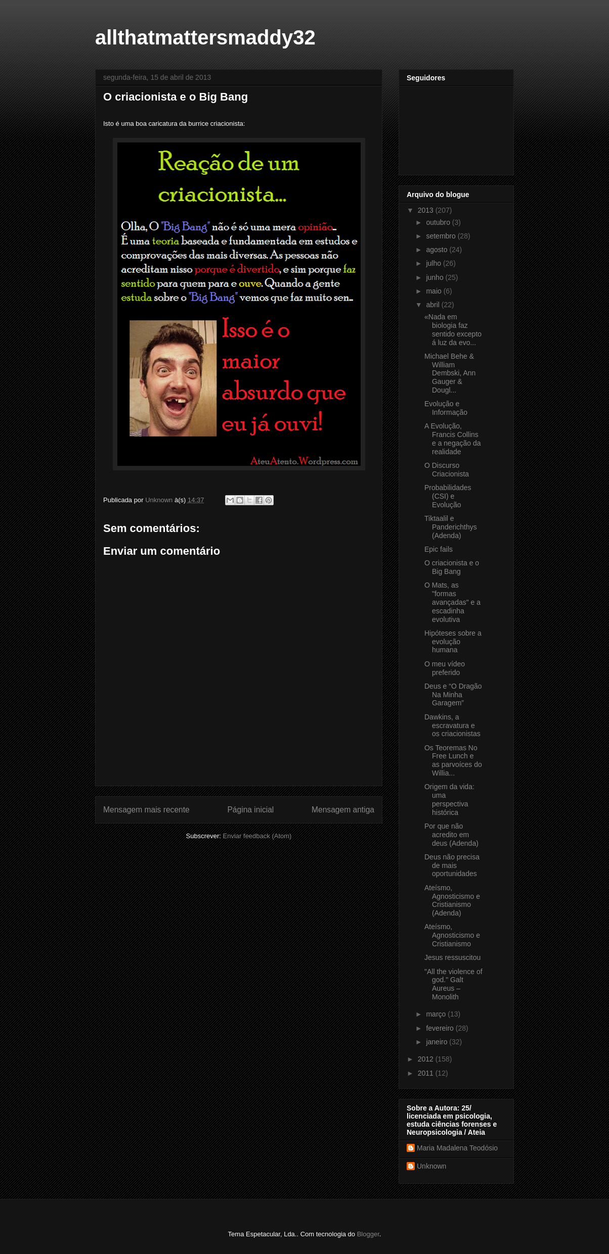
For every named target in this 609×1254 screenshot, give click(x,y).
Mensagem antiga (343, 809)
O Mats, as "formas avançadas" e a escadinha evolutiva (452, 602)
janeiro (437, 1042)
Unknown (431, 1166)
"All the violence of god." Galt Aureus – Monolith (453, 984)
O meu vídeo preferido (444, 668)
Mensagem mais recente (146, 809)
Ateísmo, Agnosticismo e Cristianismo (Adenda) (452, 900)
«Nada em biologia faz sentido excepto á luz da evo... (453, 329)
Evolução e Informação (445, 408)
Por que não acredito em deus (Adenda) (451, 834)
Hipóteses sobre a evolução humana (453, 641)
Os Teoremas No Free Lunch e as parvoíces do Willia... (453, 760)
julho (434, 263)
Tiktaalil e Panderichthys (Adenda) (450, 527)
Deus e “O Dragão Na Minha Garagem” (453, 694)
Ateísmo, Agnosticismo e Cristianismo (452, 935)
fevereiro (440, 1028)
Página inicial (250, 809)
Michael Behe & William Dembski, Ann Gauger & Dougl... (449, 373)
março (437, 1014)
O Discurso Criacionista (446, 469)
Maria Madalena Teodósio (457, 1148)
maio (434, 291)
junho (435, 277)
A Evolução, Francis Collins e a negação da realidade (452, 438)
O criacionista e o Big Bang (451, 567)
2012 (427, 1059)
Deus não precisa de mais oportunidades (452, 865)
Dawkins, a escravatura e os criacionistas (452, 725)
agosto (437, 250)
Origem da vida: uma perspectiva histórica (449, 799)
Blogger (368, 1234)
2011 (427, 1073)
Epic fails (438, 549)
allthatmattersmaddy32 (205, 37)
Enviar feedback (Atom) (257, 836)
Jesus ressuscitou (452, 957)
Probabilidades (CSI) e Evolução (447, 496)
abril (433, 305)
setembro (441, 236)
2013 (427, 210)
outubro (439, 222)
